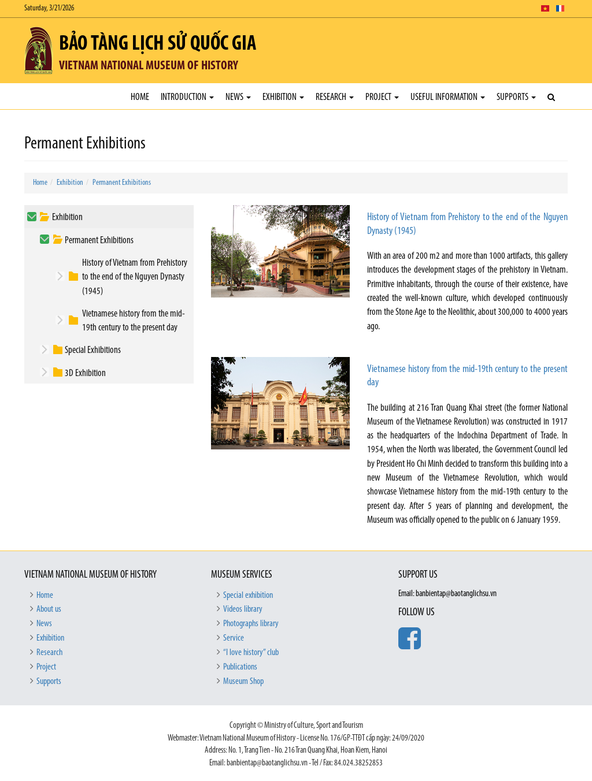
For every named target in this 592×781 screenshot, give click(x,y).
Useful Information (447, 97)
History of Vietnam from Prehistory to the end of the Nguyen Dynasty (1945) (134, 277)
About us (48, 609)
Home (140, 97)
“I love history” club (251, 652)
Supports (516, 97)
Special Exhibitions (93, 350)
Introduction (187, 97)
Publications (240, 667)
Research (335, 97)
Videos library (242, 609)
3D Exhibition (85, 373)
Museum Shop (243, 681)
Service (233, 638)
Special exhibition (248, 595)
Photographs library (251, 623)
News (238, 97)
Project (382, 97)
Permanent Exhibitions (121, 182)
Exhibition (283, 97)
